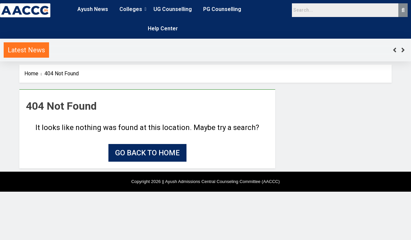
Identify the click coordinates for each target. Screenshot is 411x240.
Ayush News (92, 9)
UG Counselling (172, 9)
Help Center (163, 28)
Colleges (131, 9)
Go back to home (147, 153)
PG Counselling (222, 9)
